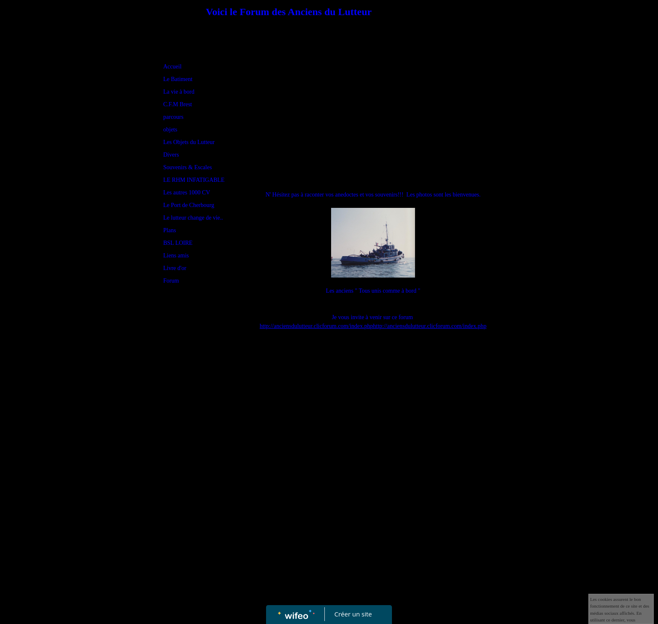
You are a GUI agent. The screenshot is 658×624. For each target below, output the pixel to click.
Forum (171, 281)
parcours (173, 117)
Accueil (172, 66)
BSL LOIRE (178, 243)
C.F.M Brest (177, 104)
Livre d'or (174, 268)
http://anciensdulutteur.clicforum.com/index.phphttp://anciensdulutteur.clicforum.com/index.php (373, 326)
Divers (171, 155)
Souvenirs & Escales (187, 167)
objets (170, 129)
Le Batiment (178, 79)
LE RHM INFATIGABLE (194, 180)
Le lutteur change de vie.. (193, 218)
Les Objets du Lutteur (188, 142)
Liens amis (176, 255)
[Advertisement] (196, 459)
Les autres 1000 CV (186, 192)
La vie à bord (178, 92)
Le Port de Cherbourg (188, 205)
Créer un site (353, 614)
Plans (169, 230)
